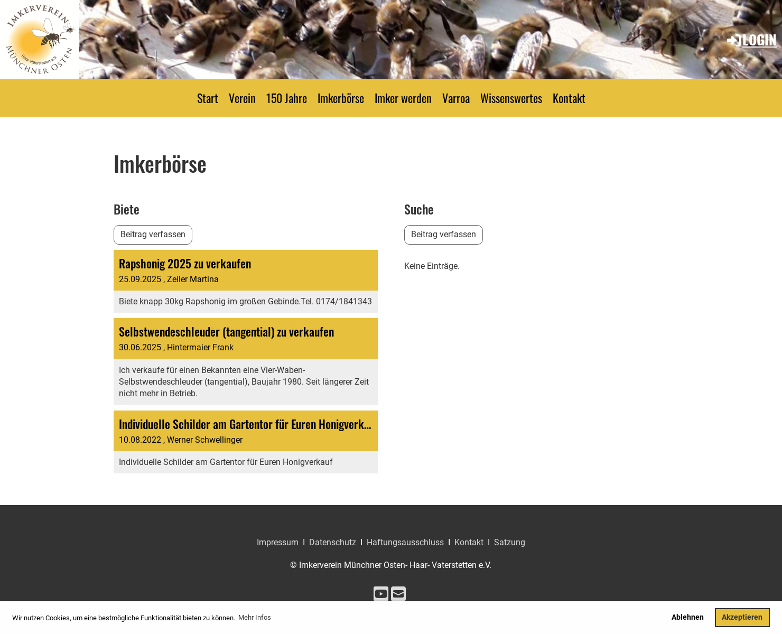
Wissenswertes (511, 97)
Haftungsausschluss (405, 542)
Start (207, 97)
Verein (242, 97)
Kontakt (569, 97)
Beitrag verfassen (152, 234)
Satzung (509, 542)
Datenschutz (332, 542)
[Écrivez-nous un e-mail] (398, 594)
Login (751, 39)
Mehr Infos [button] (254, 617)
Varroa (456, 97)
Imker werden (403, 97)
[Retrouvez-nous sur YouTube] (381, 594)
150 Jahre (286, 97)
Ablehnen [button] (688, 617)
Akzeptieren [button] (742, 617)
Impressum (278, 542)
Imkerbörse (341, 97)
